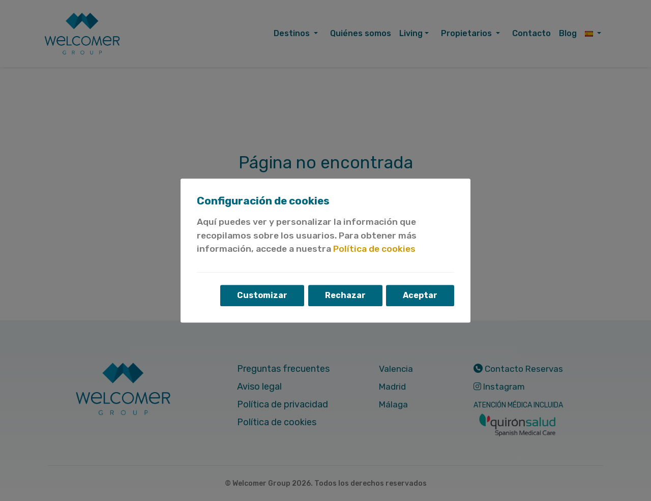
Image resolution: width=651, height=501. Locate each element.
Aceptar (420, 295)
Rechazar (344, 295)
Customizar (261, 295)
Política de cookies (374, 249)
